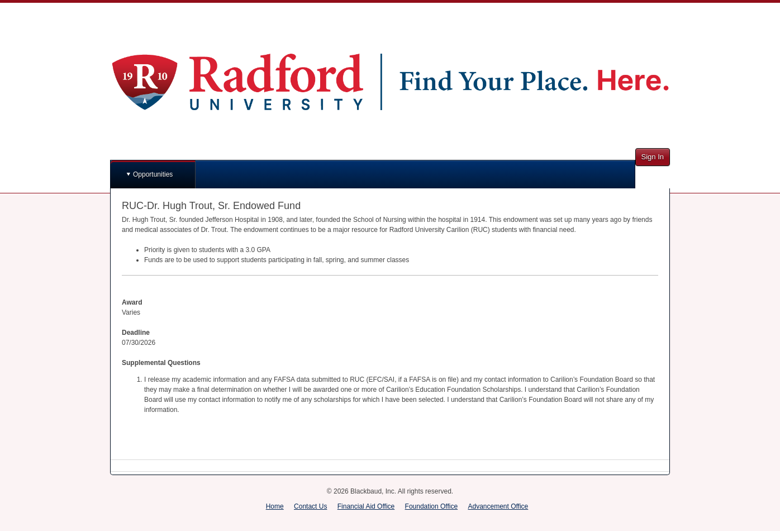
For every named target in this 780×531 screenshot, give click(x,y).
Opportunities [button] (153, 174)
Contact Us (310, 506)
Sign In (652, 157)
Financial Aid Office (366, 506)
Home (275, 506)
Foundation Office (431, 506)
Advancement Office (498, 506)
